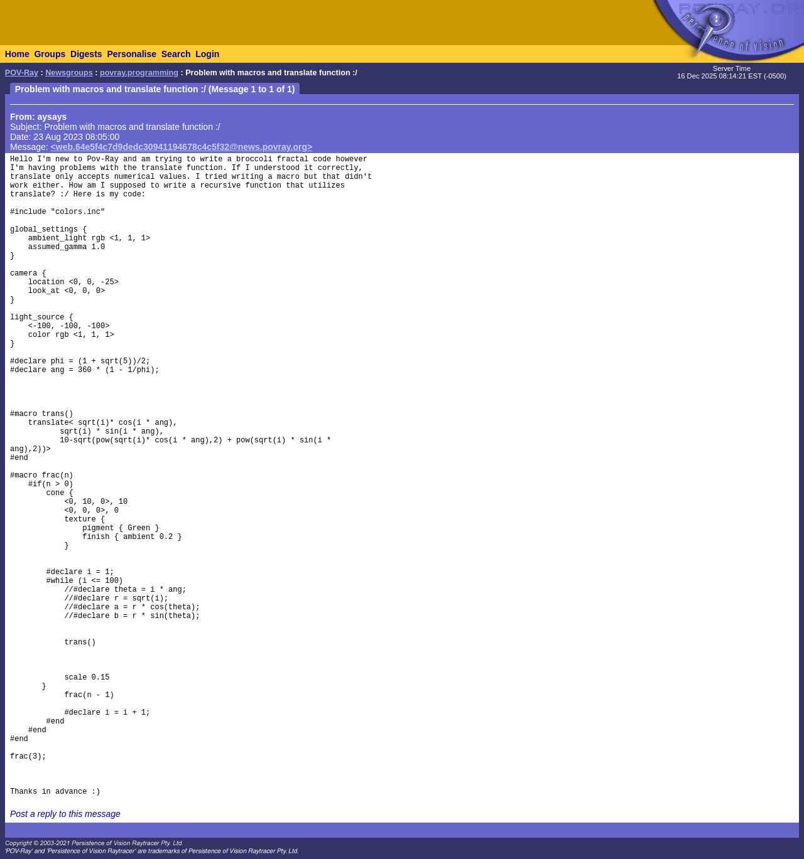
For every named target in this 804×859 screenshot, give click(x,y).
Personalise (131, 54)
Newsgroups (69, 72)
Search (176, 54)
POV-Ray (21, 72)
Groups (49, 54)
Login (207, 54)
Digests (86, 54)
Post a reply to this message (65, 814)
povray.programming (139, 72)
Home (17, 54)
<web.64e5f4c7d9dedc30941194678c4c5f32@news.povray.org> (182, 147)
